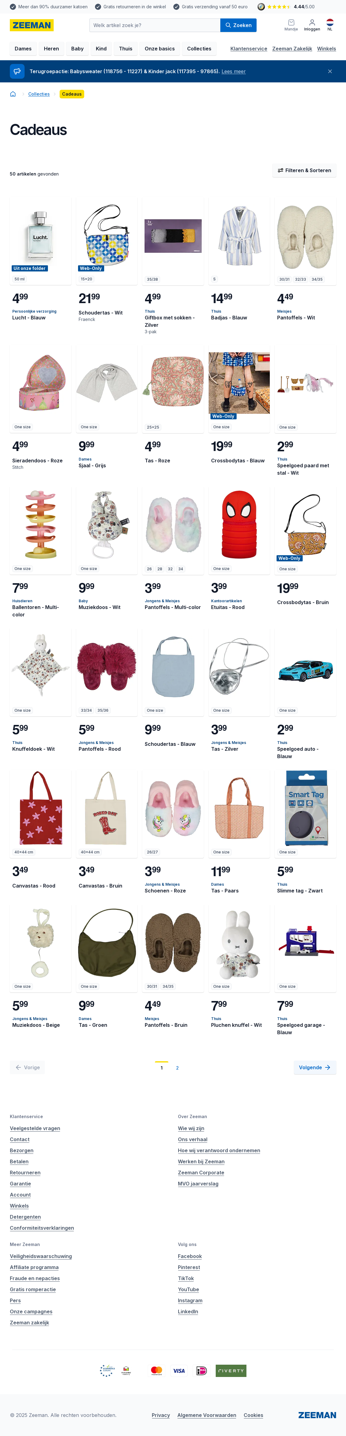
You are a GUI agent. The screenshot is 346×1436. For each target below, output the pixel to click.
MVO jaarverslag (198, 1184)
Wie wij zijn (191, 1128)
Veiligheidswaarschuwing (41, 1256)
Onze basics (160, 48)
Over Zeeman (192, 1116)
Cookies (253, 1415)
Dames (23, 48)
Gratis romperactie (33, 1289)
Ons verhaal (192, 1139)
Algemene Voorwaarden (206, 1415)
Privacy (161, 1415)
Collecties (199, 48)
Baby (77, 48)
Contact (19, 1139)
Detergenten (25, 1217)
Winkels (326, 48)
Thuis (125, 48)
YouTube (188, 1289)
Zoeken (238, 25)
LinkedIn (188, 1311)
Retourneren (25, 1172)
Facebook (190, 1256)
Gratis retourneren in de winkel (135, 6)
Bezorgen (21, 1150)
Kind (101, 48)
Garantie (20, 1184)
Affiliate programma (34, 1267)
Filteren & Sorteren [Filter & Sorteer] (304, 170)
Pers (15, 1300)
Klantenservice (248, 48)
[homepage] (32, 25)
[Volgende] (315, 1067)
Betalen (19, 1161)
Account (20, 1195)
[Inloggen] (312, 25)
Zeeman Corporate (201, 1172)
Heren (51, 48)
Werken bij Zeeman (201, 1161)
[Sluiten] (330, 71)
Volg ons (187, 1244)
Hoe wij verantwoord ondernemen (219, 1150)
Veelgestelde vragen (35, 1128)
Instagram (190, 1300)
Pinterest (189, 1267)
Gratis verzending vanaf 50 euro (215, 6)
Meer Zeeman (25, 1244)
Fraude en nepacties (35, 1278)
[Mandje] (291, 25)
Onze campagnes (31, 1311)
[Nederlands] (330, 25)
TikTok (186, 1278)
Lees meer (234, 71)
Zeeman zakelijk (29, 1322)
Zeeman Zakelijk (292, 48)
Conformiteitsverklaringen (42, 1228)
